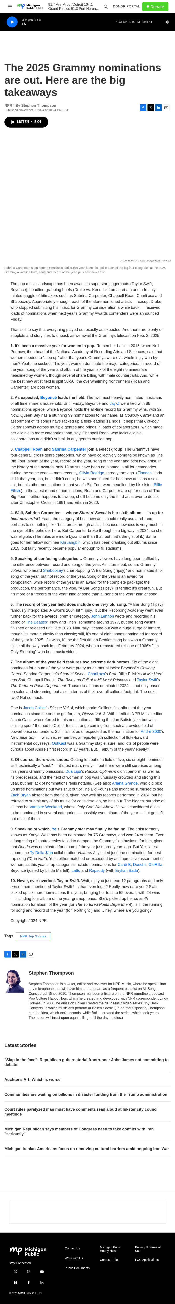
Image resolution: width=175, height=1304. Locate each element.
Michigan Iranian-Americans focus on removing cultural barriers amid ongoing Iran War (86, 1149)
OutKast (59, 743)
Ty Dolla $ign (41, 853)
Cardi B (124, 864)
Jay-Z (114, 403)
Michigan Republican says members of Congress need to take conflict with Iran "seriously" (79, 1131)
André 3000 (151, 731)
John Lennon (102, 616)
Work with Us (74, 1258)
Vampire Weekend (46, 807)
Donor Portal (126, 6)
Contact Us (72, 1248)
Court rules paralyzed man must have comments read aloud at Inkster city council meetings (81, 1111)
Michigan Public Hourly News (111, 1249)
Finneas (144, 473)
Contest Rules (109, 1259)
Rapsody (97, 870)
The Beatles (36, 622)
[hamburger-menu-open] (10, 6)
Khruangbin (70, 542)
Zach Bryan (21, 795)
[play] (12, 22)
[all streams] (168, 22)
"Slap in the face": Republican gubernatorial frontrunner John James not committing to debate (86, 1062)
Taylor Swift (147, 680)
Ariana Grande (125, 783)
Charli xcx (96, 674)
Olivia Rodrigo (91, 473)
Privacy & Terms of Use (148, 1249)
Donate (157, 6)
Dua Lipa (73, 771)
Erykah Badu (126, 870)
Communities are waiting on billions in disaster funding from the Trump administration (85, 1094)
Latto (76, 870)
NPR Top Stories (33, 936)
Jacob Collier (34, 708)
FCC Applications (147, 1259)
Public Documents (77, 1268)
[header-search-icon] (106, 7)
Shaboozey (53, 570)
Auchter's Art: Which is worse (32, 1079)
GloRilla (155, 864)
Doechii (139, 864)
